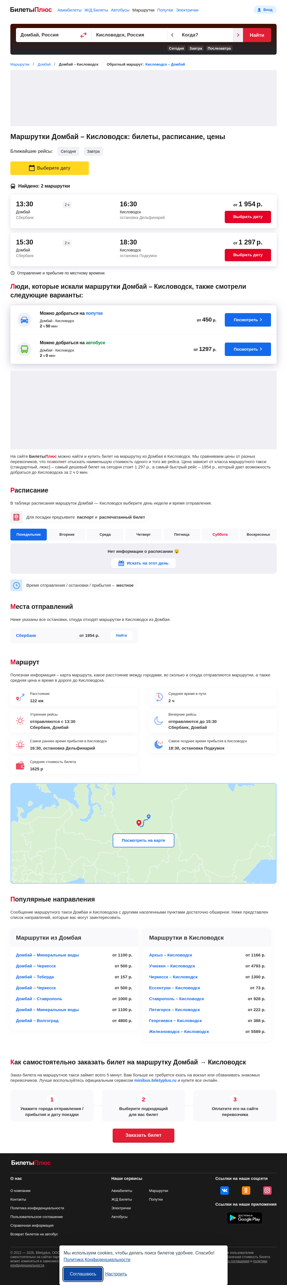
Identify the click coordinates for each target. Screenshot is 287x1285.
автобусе (95, 342)
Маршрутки (143, 10)
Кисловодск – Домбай (165, 64)
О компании (20, 1191)
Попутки (165, 10)
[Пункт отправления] (54, 35)
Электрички (187, 10)
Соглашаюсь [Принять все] (83, 1274)
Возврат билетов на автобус (34, 1234)
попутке (94, 313)
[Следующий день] (238, 35)
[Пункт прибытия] (129, 35)
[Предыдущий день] (172, 35)
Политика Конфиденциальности (97, 1259)
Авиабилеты (69, 10)
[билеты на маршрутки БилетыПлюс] (31, 1164)
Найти (257, 35)
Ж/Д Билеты (96, 10)
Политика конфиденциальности (37, 1208)
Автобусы (120, 10)
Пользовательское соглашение (36, 1217)
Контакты (18, 1199)
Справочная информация (32, 1225)
